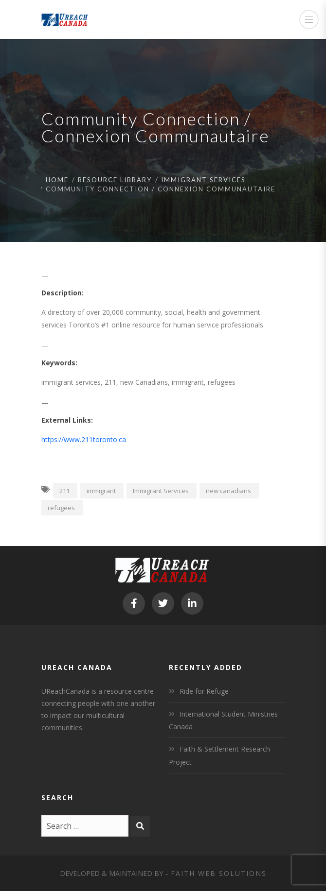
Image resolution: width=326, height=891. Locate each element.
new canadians (228, 490)
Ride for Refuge (204, 691)
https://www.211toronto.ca (83, 439)
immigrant (101, 490)
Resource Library (115, 180)
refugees (61, 507)
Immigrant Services (203, 180)
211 (64, 490)
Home (57, 180)
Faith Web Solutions (219, 873)
